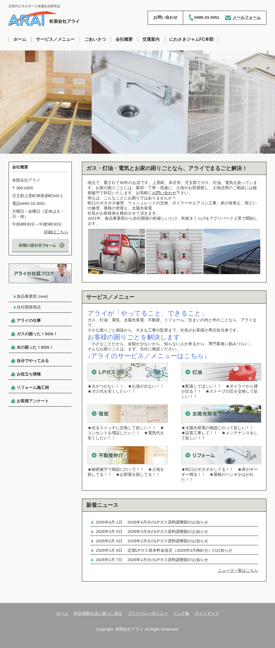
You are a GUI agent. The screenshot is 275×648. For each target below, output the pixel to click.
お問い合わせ (164, 192)
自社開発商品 (29, 307)
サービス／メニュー (55, 39)
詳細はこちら (56, 232)
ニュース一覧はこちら (238, 570)
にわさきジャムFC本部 (191, 39)
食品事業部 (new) (32, 296)
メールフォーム (247, 17)
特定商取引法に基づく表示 (98, 613)
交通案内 (151, 39)
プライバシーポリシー (148, 613)
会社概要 (124, 39)
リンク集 (181, 613)
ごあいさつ (95, 39)
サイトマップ (207, 613)
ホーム (19, 39)
